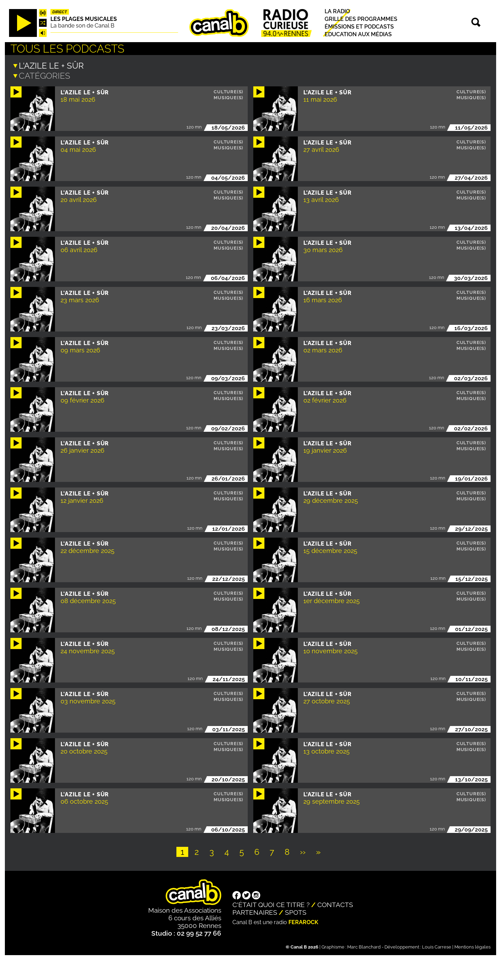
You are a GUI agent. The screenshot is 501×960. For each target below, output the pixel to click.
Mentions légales (472, 946)
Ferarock (303, 921)
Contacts (335, 904)
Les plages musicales (83, 19)
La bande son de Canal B (82, 25)
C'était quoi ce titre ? (271, 904)
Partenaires (254, 911)
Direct (60, 12)
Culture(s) (228, 91)
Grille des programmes (361, 19)
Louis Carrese (436, 946)
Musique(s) (228, 97)
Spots (296, 911)
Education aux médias (358, 34)
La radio (337, 11)
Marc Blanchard (364, 946)
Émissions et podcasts (359, 26)
